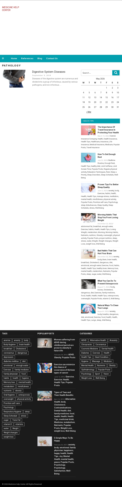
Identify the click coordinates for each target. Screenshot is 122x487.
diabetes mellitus (11, 361)
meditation (114, 196)
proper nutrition (105, 238)
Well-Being (99, 208)
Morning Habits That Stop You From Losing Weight (108, 217)
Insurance (104, 142)
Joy (61, 456)
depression (8, 357)
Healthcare (95, 142)
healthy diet (95, 166)
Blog (39, 58)
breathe (106, 314)
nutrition (92, 235)
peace (57, 462)
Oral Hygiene (9, 395)
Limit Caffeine (106, 166)
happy (57, 453)
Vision (106, 374)
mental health (86, 199)
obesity (18, 391)
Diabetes (85, 353)
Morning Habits (112, 232)
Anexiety (113, 340)
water (89, 241)
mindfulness (98, 199)
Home (14, 58)
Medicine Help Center (10, 8)
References (27, 58)
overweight (107, 235)
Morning (101, 232)
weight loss (90, 244)
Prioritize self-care (100, 202)
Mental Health (87, 365)
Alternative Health (98, 340)
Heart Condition (101, 357)
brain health (112, 259)
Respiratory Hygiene (12, 411)
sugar (94, 274)
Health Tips (85, 142)
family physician (11, 374)
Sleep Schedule (107, 175)
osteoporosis (113, 296)
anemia (7, 340)
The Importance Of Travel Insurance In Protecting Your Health (108, 130)
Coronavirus (101, 344)
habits (107, 193)
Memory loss (113, 268)
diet (110, 262)
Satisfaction (59, 471)
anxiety (111, 191)
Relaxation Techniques (96, 172)
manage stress (103, 196)
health (113, 193)
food (111, 265)
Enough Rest (110, 163)
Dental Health (60, 411)
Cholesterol (94, 262)
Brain (105, 259)
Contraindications (62, 408)
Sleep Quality (102, 205)
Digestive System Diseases (48, 71)
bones (100, 290)
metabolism (92, 232)
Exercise (101, 193)
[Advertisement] (61, 33)
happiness (68, 450)
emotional (85, 265)
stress (91, 208)
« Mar (88, 112)
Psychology (113, 202)
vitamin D (106, 298)
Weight (95, 241)
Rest (108, 172)
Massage (96, 361)
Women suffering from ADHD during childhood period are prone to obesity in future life (64, 345)
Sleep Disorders (93, 175)
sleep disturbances (89, 205)
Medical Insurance (97, 144)
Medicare (109, 144)
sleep (115, 238)
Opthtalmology (87, 370)
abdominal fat (86, 226)
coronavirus (9, 353)
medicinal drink (66, 419)
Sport (97, 374)
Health (100, 139)
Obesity (100, 235)
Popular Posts (97, 169)
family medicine (108, 293)
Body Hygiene (10, 344)
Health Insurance (110, 139)
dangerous (104, 262)
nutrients (8, 391)
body (117, 191)
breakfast (97, 226)
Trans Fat (16, 420)
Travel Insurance (92, 147)
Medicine (58, 422)
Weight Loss (66, 428)
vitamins (19, 424)
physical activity (109, 199)
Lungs (93, 320)
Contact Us (52, 58)
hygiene (25, 378)
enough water (107, 226)
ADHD (71, 354)
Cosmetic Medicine (89, 349)
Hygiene (84, 361)
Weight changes (105, 241)
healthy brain (102, 268)
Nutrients (84, 235)
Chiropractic (86, 344)
